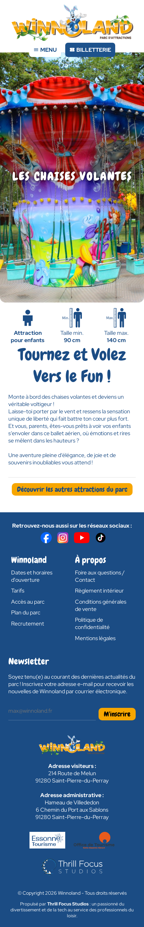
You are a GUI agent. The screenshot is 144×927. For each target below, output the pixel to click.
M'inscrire (117, 714)
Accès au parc (27, 601)
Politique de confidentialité (92, 623)
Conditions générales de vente (100, 605)
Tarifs (17, 590)
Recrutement (27, 623)
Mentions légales (95, 638)
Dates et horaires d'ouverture (31, 576)
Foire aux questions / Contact (100, 576)
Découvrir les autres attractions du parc (72, 489)
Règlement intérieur (99, 590)
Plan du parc (25, 612)
